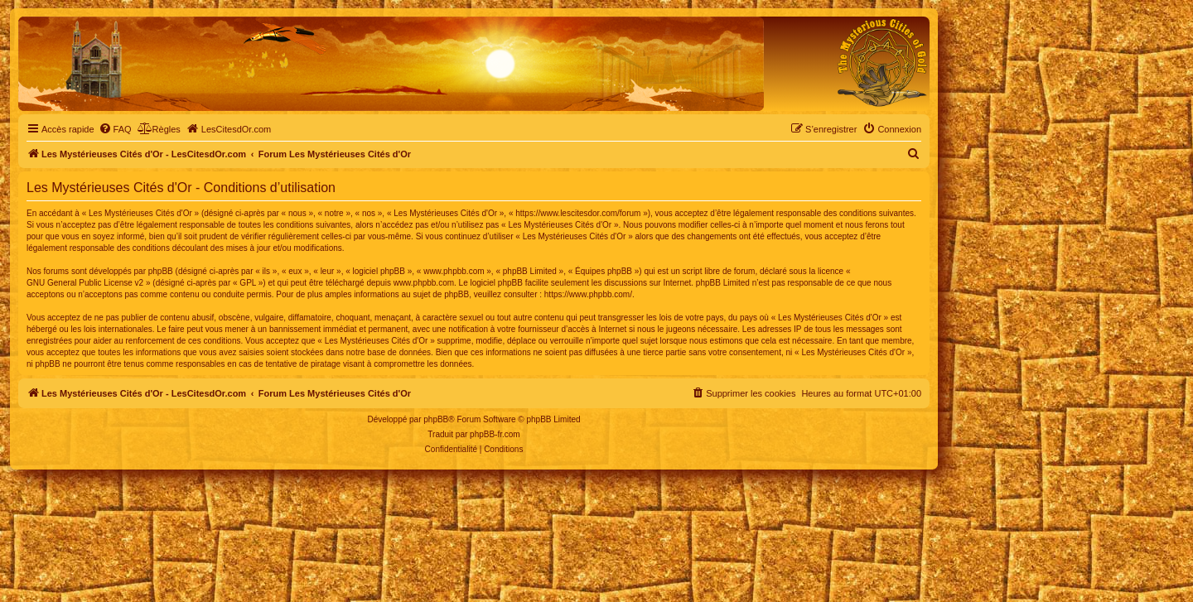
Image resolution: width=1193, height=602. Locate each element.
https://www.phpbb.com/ (588, 294)
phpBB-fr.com (495, 434)
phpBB (435, 419)
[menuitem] (115, 129)
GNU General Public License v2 (85, 282)
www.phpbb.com (424, 282)
